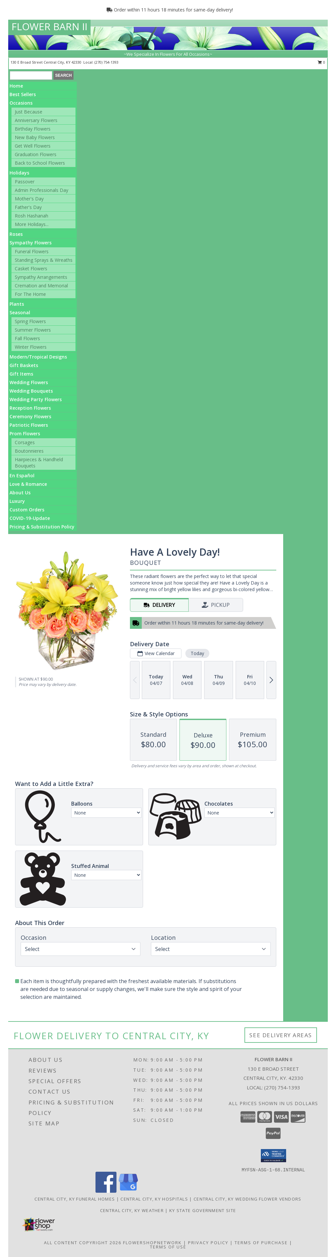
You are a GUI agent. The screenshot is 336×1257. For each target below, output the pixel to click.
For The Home (30, 294)
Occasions (21, 103)
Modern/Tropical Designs (38, 357)
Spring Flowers (30, 321)
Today (197, 653)
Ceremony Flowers (30, 416)
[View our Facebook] (105, 1191)
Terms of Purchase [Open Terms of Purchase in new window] (261, 1243)
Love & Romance (28, 484)
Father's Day (28, 207)
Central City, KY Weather (132, 1210)
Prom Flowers (25, 433)
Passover (24, 181)
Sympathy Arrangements (41, 277)
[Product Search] (31, 75)
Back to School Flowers (40, 163)
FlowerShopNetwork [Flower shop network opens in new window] (152, 1243)
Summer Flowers (33, 330)
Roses (16, 234)
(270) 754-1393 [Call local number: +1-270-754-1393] (106, 62)
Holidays (19, 173)
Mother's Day (29, 199)
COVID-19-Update (30, 518)
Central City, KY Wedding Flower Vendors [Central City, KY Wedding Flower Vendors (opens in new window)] (248, 1199)
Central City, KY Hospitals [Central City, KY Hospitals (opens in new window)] (154, 1199)
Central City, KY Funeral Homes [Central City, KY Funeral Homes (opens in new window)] (74, 1199)
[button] (273, 1155)
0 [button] (321, 62)
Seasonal (20, 312)
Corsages (25, 442)
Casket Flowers (31, 268)
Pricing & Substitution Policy (42, 527)
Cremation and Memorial (41, 285)
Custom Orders (27, 509)
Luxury (17, 501)
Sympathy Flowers (31, 242)
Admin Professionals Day (41, 190)
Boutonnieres (29, 451)
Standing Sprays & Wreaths (44, 260)
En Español (22, 475)
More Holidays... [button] (32, 224)
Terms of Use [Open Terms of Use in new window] (168, 1247)
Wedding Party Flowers (36, 399)
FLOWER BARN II (49, 26)
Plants (17, 304)
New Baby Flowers (35, 137)
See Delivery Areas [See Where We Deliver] (280, 1035)
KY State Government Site (202, 1210)
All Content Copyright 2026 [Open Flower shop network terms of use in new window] (82, 1243)
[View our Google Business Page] (128, 1191)
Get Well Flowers (33, 146)
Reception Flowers (30, 408)
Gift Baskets (24, 365)
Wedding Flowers (29, 382)
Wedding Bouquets (31, 391)
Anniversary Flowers (36, 120)
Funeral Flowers (32, 251)
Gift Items (21, 374)
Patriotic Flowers (29, 425)
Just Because (28, 112)
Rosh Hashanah (31, 216)
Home (16, 86)
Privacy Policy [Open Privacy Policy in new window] (208, 1243)
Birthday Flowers (33, 129)
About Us (20, 492)
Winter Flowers (31, 347)
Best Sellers (23, 94)
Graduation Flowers (35, 154)
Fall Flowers (27, 338)
